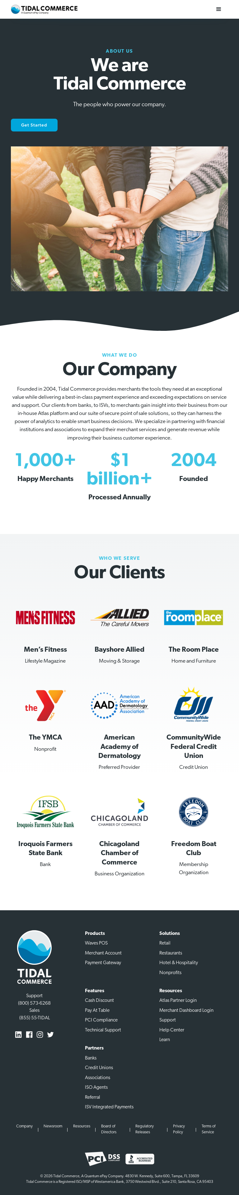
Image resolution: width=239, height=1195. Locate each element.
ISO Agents (96, 1087)
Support (167, 1020)
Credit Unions (99, 1067)
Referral (92, 1097)
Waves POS (96, 943)
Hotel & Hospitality (178, 962)
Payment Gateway (103, 962)
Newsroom (53, 1126)
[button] (218, 9)
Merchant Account (103, 953)
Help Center (171, 1030)
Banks (90, 1058)
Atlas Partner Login (178, 1000)
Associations (97, 1077)
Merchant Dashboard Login (186, 1010)
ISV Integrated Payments (109, 1107)
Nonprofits (170, 972)
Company (24, 1126)
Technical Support (103, 1030)
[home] (44, 9)
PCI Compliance (101, 1020)
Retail (165, 943)
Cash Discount (99, 1000)
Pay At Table (97, 1010)
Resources (81, 1126)
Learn (164, 1039)
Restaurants (170, 953)
